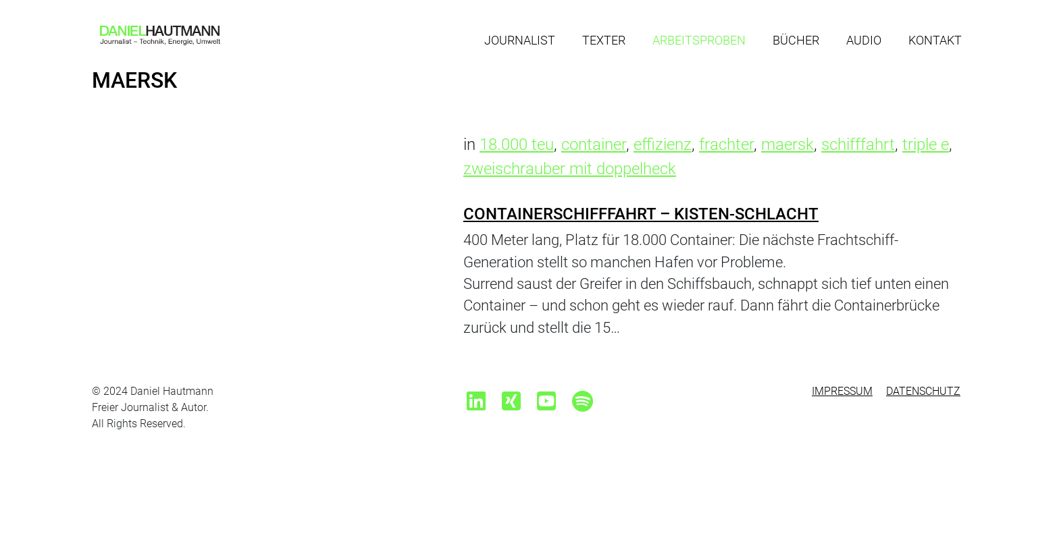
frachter (726, 144)
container (593, 144)
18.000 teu (517, 144)
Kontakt (935, 40)
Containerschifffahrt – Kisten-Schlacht (641, 214)
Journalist (519, 40)
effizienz (663, 144)
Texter (603, 40)
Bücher (796, 40)
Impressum (842, 391)
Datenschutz (923, 391)
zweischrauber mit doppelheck (569, 168)
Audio (863, 40)
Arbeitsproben (699, 40)
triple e (925, 144)
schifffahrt (858, 144)
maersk (787, 144)
